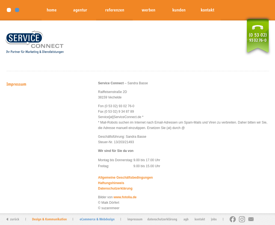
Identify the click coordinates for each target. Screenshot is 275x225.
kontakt (207, 10)
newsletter (250, 219)
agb (185, 219)
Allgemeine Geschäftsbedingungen (125, 177)
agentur (80, 10)
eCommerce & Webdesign (97, 219)
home (53, 10)
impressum (136, 219)
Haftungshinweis (111, 183)
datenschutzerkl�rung (162, 219)
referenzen (114, 10)
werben (148, 10)
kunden (178, 10)
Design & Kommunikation (49, 219)
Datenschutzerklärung (115, 188)
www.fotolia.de (125, 197)
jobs (212, 219)
